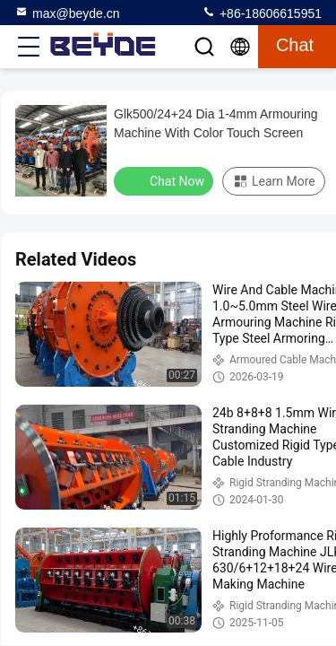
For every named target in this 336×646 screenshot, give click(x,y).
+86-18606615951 (262, 12)
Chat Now (165, 180)
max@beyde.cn (66, 12)
